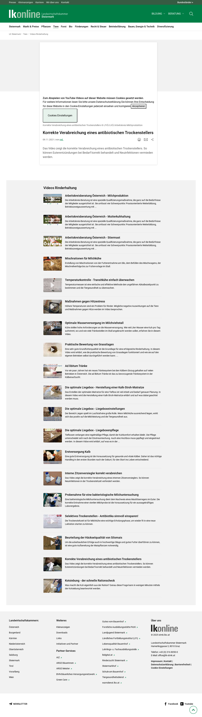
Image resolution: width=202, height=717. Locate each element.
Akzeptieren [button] (138, 106)
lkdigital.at (107, 655)
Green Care (61, 679)
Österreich (14, 627)
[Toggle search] (191, 14)
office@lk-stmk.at (166, 655)
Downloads (61, 632)
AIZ (58, 657)
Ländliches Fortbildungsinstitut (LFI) (120, 638)
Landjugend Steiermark (113, 632)
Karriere (40, 2)
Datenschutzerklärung (108, 101)
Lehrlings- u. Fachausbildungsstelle (119, 649)
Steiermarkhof (109, 666)
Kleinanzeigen (25, 2)
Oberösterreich (16, 649)
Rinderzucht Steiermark (113, 660)
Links (59, 638)
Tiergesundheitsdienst (113, 677)
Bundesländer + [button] (185, 2)
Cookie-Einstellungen (162, 668)
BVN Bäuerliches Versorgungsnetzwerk (75, 674)
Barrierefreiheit (182, 664)
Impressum (156, 661)
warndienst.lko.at (110, 682)
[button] (158, 14)
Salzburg (13, 655)
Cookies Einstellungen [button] (60, 115)
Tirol (11, 666)
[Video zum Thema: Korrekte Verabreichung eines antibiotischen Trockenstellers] (98, 70)
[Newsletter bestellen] (18, 704)
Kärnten (13, 638)
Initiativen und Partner (67, 644)
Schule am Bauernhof (112, 671)
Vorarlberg (14, 671)
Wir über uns (52, 2)
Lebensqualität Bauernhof (115, 644)
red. (61, 139)
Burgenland (14, 632)
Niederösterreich (17, 644)
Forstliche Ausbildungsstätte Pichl (119, 627)
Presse (12, 2)
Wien (11, 677)
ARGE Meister (63, 668)
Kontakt (65, 2)
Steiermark (14, 660)
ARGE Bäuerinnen (65, 663)
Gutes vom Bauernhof (113, 621)
